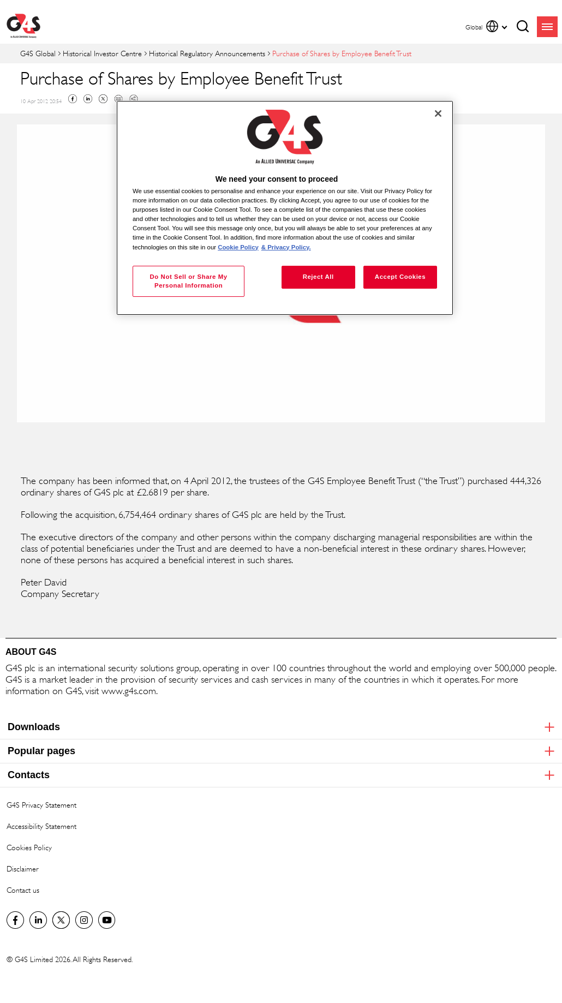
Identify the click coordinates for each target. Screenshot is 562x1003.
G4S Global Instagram (84, 920)
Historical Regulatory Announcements (207, 53)
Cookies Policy (29, 847)
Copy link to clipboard (133, 98)
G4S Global (38, 53)
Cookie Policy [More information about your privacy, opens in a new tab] (238, 247)
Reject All (318, 276)
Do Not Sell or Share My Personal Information (189, 281)
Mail (118, 98)
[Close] (438, 114)
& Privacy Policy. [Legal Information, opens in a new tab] (286, 247)
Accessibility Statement (41, 826)
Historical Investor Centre (102, 53)
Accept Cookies (400, 276)
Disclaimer (23, 868)
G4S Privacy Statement (41, 804)
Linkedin (87, 98)
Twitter (103, 98)
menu (547, 26)
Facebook (72, 98)
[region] (284, 208)
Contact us (23, 889)
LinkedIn (38, 920)
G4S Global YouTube (107, 920)
